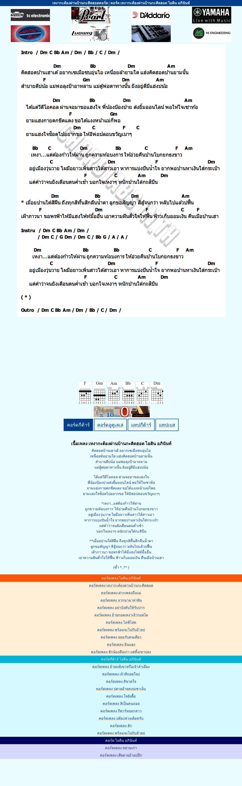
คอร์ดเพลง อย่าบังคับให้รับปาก (121, 608)
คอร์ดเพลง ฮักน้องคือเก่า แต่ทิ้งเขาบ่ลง (121, 652)
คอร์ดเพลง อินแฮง (121, 644)
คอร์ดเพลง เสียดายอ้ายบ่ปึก (121, 755)
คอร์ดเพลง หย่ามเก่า (121, 748)
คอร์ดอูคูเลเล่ (110, 424)
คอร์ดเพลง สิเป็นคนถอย (121, 703)
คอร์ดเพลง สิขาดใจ (121, 681)
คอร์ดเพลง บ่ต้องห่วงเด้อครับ (121, 718)
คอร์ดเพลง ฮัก (121, 726)
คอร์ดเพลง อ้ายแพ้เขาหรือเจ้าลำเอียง (121, 667)
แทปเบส (167, 424)
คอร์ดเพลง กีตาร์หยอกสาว (121, 711)
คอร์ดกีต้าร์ (78, 424)
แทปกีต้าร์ (141, 424)
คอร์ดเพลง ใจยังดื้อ (121, 696)
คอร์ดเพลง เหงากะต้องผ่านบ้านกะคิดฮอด (121, 585)
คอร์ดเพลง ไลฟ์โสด (121, 622)
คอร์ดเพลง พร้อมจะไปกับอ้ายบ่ (121, 630)
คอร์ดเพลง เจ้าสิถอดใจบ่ (121, 674)
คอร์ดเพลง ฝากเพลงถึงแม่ (121, 593)
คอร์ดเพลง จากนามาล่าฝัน (121, 600)
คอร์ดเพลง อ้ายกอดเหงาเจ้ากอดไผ (121, 615)
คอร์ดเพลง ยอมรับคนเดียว (121, 637)
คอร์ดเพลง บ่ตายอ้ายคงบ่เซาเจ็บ (121, 689)
